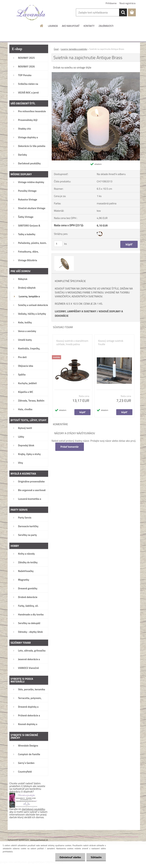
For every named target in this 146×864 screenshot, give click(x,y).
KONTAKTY (89, 26)
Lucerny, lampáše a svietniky (74, 49)
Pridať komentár (69, 447)
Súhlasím (96, 857)
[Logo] (31, 12)
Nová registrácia (127, 3)
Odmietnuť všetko (70, 857)
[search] (123, 12)
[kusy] (58, 244)
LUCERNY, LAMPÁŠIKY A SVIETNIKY (75, 311)
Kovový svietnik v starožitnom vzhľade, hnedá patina (72, 342)
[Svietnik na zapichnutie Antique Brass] (96, 74)
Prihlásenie (111, 3)
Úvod (56, 49)
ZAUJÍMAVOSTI (106, 26)
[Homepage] (41, 26)
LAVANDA (53, 26)
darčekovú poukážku (33, 809)
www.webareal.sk (39, 840)
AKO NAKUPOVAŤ (70, 26)
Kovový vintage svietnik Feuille (110, 342)
